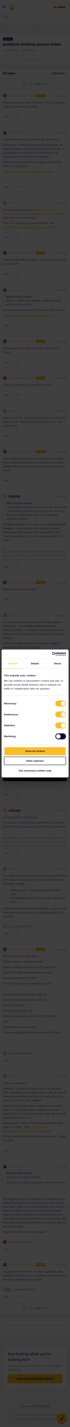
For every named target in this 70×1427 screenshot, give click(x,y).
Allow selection (35, 760)
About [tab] (57, 663)
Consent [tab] (13, 663)
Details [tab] (35, 663)
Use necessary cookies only (35, 770)
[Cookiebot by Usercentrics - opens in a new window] (50, 654)
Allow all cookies (35, 751)
